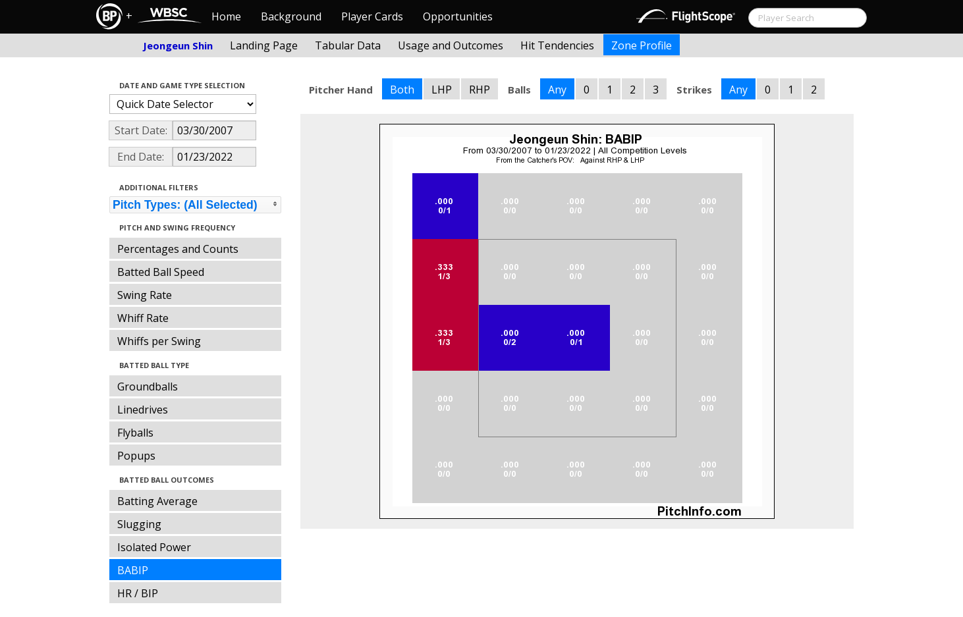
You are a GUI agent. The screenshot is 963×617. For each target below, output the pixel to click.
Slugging (139, 524)
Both (402, 89)
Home (226, 16)
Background (291, 16)
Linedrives (142, 409)
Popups (136, 455)
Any (557, 89)
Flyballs (135, 432)
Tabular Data (348, 45)
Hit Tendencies (557, 45)
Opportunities (458, 16)
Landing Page (264, 45)
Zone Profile (641, 45)
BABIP (132, 570)
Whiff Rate (143, 318)
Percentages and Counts (177, 249)
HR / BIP (137, 593)
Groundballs (147, 386)
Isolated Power (154, 547)
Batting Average (157, 501)
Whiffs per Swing (159, 341)
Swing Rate (144, 295)
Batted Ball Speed (160, 272)
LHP (441, 89)
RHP (479, 89)
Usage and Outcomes (450, 45)
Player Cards (372, 16)
